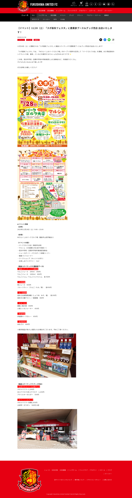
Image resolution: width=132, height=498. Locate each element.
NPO (55, 19)
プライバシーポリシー (94, 480)
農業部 (106, 15)
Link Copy (113, 39)
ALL (33, 15)
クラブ (100, 10)
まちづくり (35, 19)
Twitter (100, 39)
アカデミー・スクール (94, 15)
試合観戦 (50, 10)
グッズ (71, 15)
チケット (80, 15)
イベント (63, 15)
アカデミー (83, 10)
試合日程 (55, 470)
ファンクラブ (72, 10)
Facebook (105, 39)
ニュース (34, 10)
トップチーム (60, 10)
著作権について (80, 480)
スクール (92, 10)
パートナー (108, 10)
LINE (109, 39)
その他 (62, 19)
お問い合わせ (107, 480)
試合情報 (42, 10)
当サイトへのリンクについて (63, 480)
